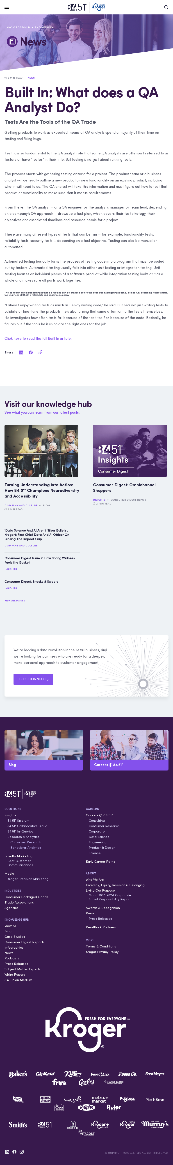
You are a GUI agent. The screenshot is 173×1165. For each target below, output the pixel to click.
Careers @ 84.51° (99, 815)
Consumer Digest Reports (25, 942)
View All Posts (15, 600)
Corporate (97, 831)
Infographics (14, 947)
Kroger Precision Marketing (27, 879)
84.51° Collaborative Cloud (27, 826)
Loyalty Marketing (18, 856)
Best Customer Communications (20, 863)
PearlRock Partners (101, 927)
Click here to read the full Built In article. (38, 338)
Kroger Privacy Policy (102, 951)
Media (9, 873)
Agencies (11, 908)
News (9, 953)
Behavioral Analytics (25, 848)
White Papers (15, 974)
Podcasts (12, 958)
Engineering (44, 27)
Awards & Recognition (103, 908)
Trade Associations (19, 902)
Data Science (99, 837)
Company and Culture (21, 505)
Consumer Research (25, 842)
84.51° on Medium (18, 980)
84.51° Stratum (18, 821)
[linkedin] (21, 352)
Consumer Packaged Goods (26, 897)
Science (95, 853)
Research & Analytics (23, 837)
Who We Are (95, 879)
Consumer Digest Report (129, 499)
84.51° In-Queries (20, 831)
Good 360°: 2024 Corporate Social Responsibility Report (110, 897)
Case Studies (15, 936)
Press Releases (16, 963)
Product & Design (102, 848)
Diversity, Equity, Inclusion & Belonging (115, 885)
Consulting (97, 821)
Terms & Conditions (101, 946)
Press (90, 913)
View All (10, 926)
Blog (46, 505)
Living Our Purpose (100, 890)
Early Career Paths (100, 861)
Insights (99, 499)
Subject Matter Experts (23, 969)
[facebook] (30, 352)
